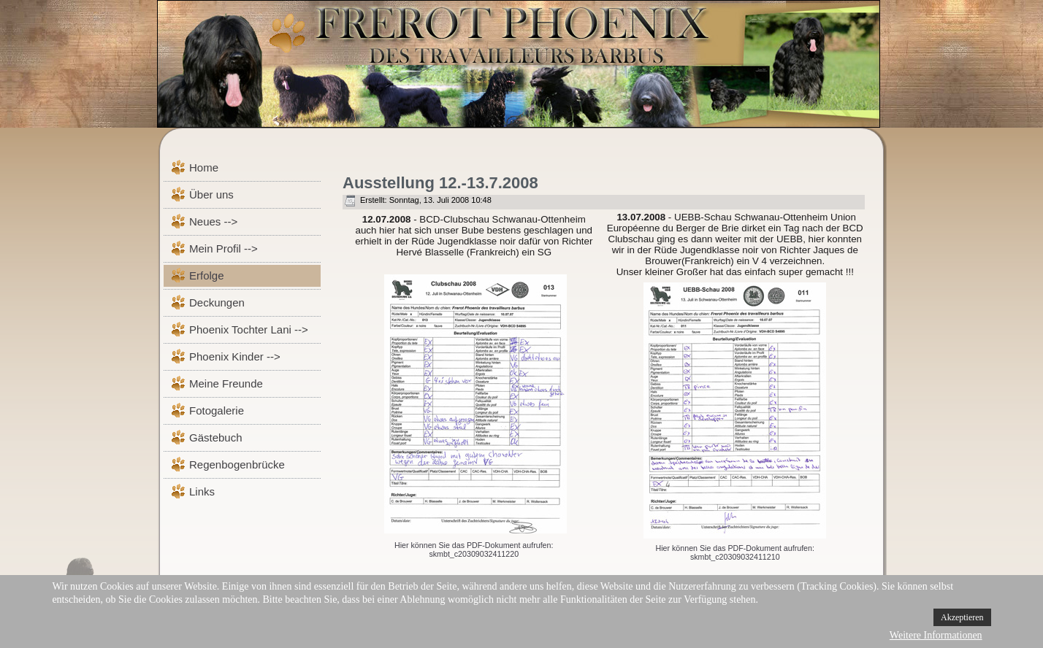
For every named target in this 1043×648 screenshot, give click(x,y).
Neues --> (213, 221)
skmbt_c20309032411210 (735, 556)
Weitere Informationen (936, 635)
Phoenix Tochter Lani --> (248, 329)
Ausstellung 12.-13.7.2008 (440, 183)
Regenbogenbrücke (237, 464)
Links (202, 491)
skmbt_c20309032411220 (474, 553)
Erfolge (206, 275)
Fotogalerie (216, 410)
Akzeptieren (962, 617)
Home (203, 167)
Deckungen (217, 302)
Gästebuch (215, 437)
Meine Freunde (226, 383)
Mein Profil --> (223, 248)
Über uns (211, 194)
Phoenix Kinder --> (234, 356)
